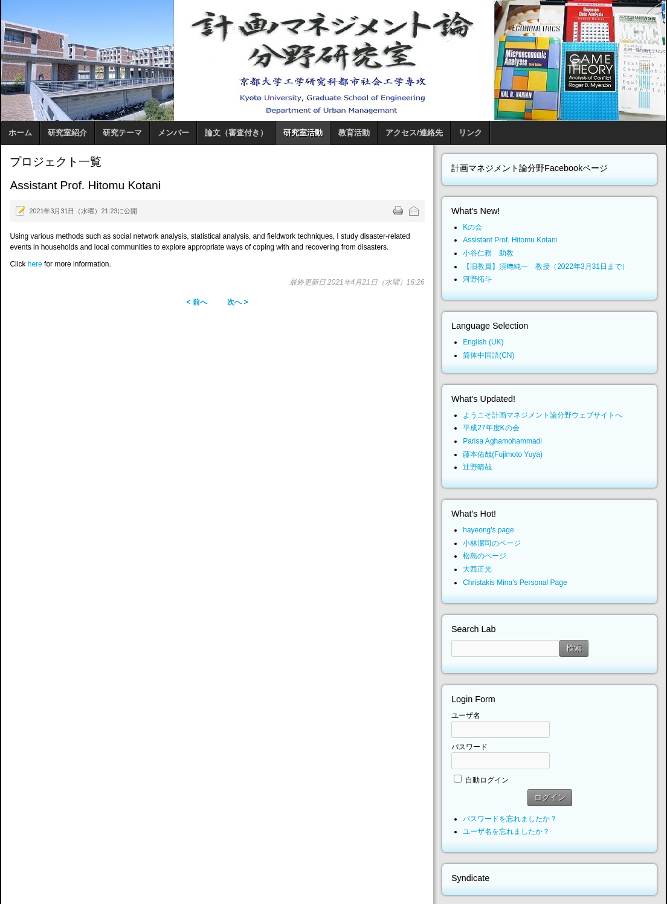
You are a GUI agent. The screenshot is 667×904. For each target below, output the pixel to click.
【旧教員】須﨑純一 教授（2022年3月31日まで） (546, 266)
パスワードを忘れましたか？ (510, 819)
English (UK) (483, 342)
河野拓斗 (477, 279)
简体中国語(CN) (488, 355)
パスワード (469, 747)
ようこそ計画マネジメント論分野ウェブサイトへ (542, 415)
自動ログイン (487, 780)
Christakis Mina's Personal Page (515, 582)
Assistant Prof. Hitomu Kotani (510, 240)
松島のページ (484, 556)
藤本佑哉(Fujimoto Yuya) (503, 454)
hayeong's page (488, 530)
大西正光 (477, 569)
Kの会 (472, 227)
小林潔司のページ (492, 543)
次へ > (237, 302)
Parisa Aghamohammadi (502, 441)
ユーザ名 (465, 715)
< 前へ (196, 302)
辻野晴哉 (477, 467)
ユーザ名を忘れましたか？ (506, 831)
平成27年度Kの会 (491, 428)
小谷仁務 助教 (488, 253)
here (35, 264)
